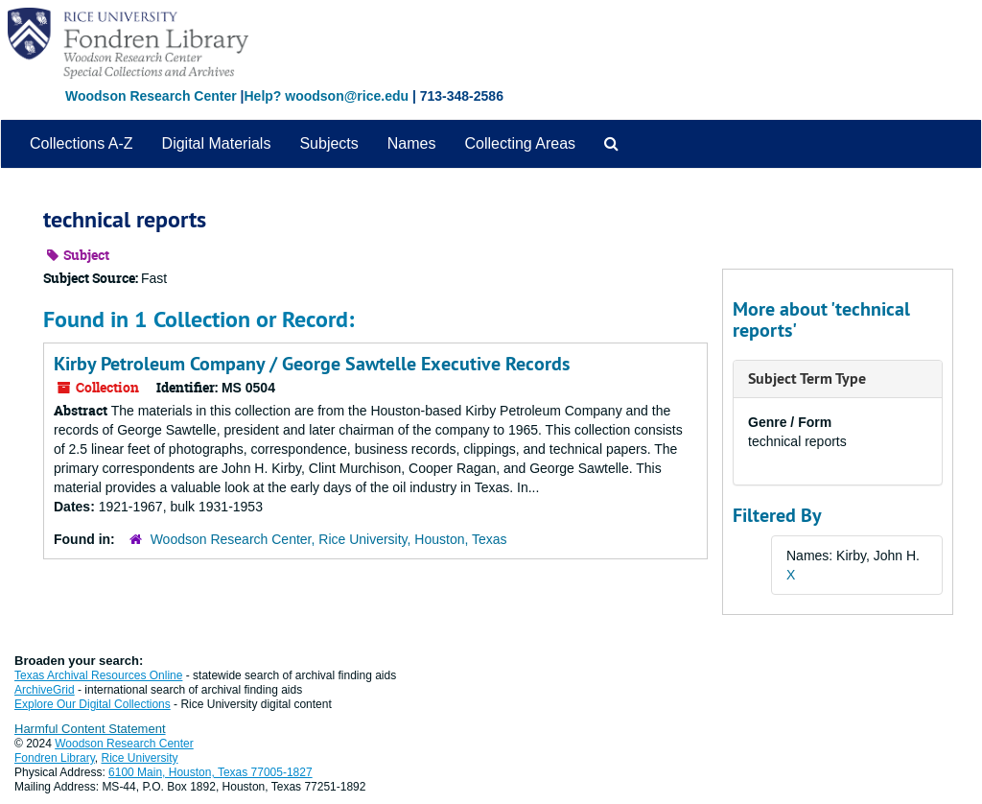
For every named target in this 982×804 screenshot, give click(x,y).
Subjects (328, 143)
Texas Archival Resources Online (98, 675)
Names (411, 143)
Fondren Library (54, 758)
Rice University (140, 758)
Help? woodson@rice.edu (326, 96)
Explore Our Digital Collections (92, 704)
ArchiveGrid (44, 690)
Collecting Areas (519, 143)
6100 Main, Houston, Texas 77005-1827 (210, 772)
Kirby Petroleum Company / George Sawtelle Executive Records (312, 363)
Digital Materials (216, 143)
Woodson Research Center (151, 96)
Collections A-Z (81, 143)
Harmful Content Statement (90, 728)
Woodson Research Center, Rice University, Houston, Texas (329, 539)
